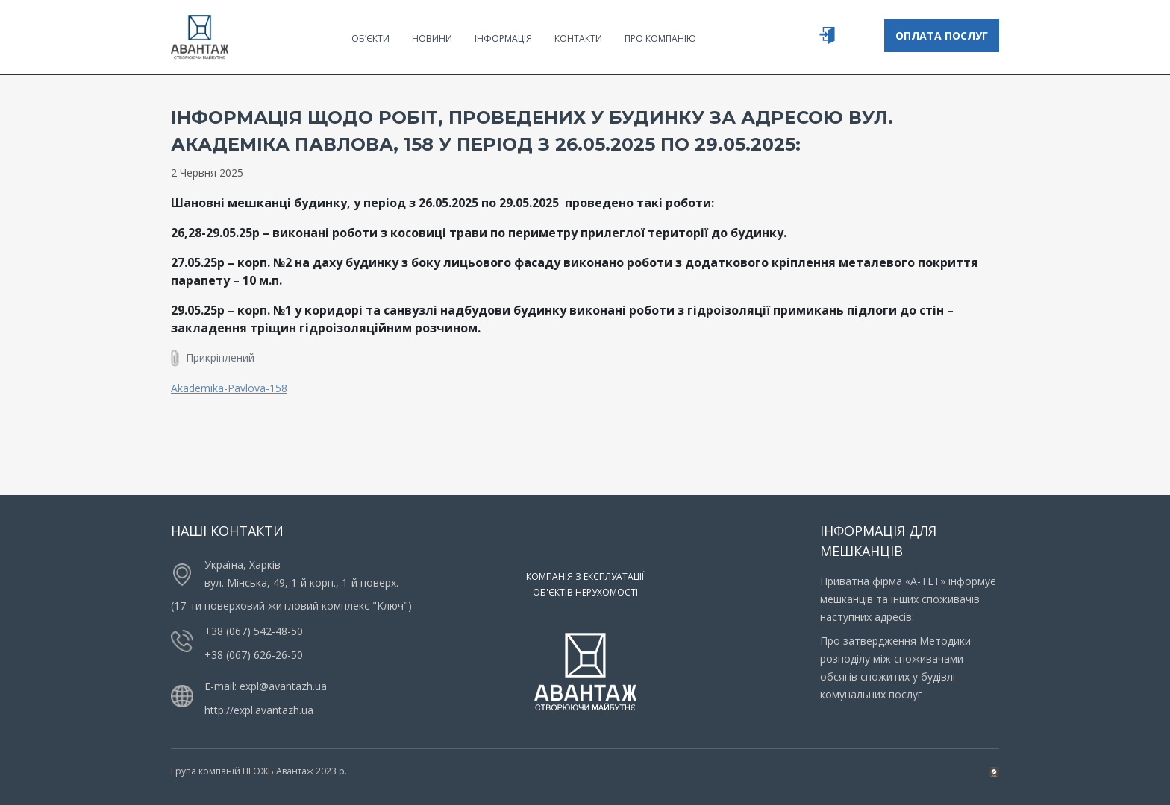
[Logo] (199, 36)
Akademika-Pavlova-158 (229, 388)
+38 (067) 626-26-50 (253, 655)
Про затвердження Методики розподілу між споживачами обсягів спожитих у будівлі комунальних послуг (895, 667)
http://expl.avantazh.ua (258, 710)
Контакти (578, 38)
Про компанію (660, 38)
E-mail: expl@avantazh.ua (265, 686)
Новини (432, 38)
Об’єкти (370, 38)
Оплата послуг (941, 35)
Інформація (503, 38)
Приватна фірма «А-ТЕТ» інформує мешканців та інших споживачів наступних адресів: (907, 599)
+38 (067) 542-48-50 (253, 631)
